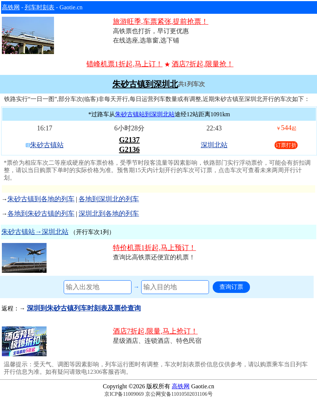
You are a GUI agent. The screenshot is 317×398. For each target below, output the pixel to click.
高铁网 (11, 7)
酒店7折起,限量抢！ (203, 64)
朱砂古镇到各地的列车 (41, 199)
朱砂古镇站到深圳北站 (145, 114)
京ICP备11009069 (123, 394)
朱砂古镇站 (47, 145)
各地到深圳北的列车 (109, 199)
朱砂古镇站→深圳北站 (35, 232)
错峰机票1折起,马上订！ (124, 64)
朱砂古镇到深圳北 (145, 84)
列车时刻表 (39, 7)
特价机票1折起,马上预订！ (154, 248)
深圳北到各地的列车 (109, 213)
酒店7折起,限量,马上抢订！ (155, 331)
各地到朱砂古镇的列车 (41, 213)
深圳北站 (214, 145)
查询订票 (231, 287)
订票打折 (286, 145)
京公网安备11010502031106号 (179, 394)
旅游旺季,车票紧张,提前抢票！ (161, 21)
